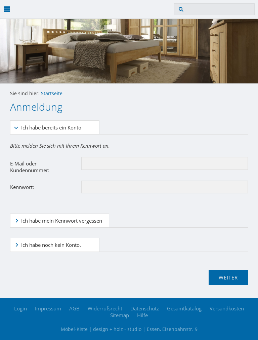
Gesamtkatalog (184, 308)
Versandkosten (227, 308)
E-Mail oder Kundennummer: (29, 167)
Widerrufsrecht (105, 308)
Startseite (51, 93)
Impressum (48, 308)
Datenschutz (144, 308)
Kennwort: (22, 187)
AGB (74, 308)
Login (20, 308)
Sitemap (119, 315)
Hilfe (142, 315)
